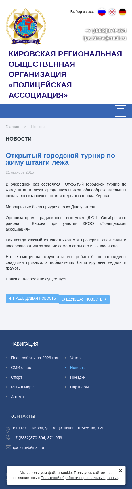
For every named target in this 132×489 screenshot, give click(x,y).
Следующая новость (82, 299)
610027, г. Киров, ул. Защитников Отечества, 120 (58, 428)
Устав (75, 358)
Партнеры (79, 387)
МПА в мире (22, 387)
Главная (12, 127)
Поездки (78, 377)
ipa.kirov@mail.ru (104, 38)
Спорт (16, 377)
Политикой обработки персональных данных (79, 478)
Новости (38, 127)
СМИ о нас (21, 367)
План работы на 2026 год (34, 358)
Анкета (17, 396)
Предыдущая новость (34, 298)
